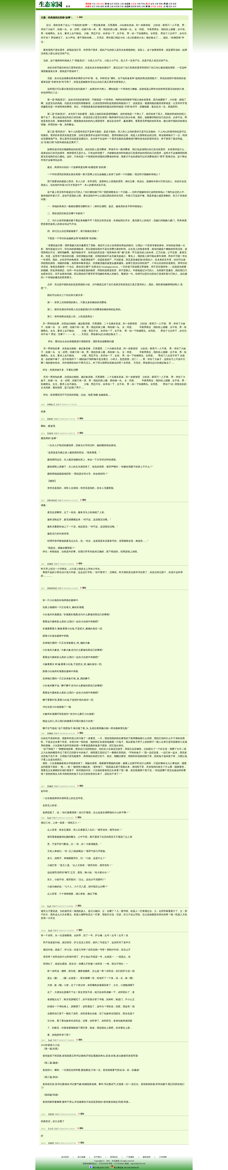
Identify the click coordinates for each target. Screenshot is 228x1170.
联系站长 (114, 1157)
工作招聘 (163, 1157)
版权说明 (146, 1157)
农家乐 (88, 6)
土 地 (166, 6)
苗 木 (148, 4)
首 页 (68, 6)
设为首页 (65, 1157)
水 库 (107, 6)
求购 (98, 4)
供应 (102, 4)
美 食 (107, 4)
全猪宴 (159, 6)
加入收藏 (81, 1157)
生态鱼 (127, 4)
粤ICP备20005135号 (101, 1168)
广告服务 (130, 1157)
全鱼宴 (133, 4)
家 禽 (148, 6)
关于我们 (97, 1157)
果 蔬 (166, 4)
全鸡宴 (153, 6)
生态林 (127, 6)
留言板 (88, 4)
